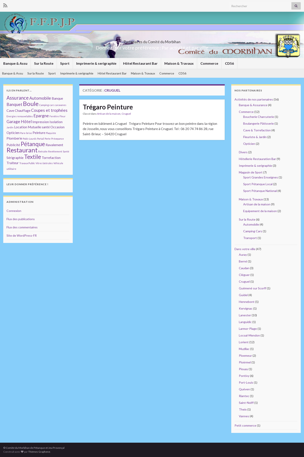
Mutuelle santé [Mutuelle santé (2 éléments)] (39, 127)
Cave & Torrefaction (257, 130)
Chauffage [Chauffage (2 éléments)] (22, 110)
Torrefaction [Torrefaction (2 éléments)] (51, 157)
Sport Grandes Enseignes (260, 177)
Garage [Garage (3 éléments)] (13, 121)
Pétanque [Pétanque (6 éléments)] (33, 143)
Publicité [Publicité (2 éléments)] (13, 145)
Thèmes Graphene (39, 451)
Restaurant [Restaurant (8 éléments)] (22, 150)
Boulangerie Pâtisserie (258, 123)
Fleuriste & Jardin (255, 137)
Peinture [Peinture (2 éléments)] (39, 132)
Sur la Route (43, 63)
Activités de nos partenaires (254, 99)
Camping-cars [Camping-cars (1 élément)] (46, 105)
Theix (243, 409)
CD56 (229, 63)
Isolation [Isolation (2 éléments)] (56, 122)
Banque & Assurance (253, 105)
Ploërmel (245, 362)
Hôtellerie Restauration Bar (257, 159)
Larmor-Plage (248, 328)
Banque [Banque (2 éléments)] (57, 98)
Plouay (243, 369)
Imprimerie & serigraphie (96, 63)
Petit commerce (245, 425)
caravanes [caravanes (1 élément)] (60, 105)
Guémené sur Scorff (252, 288)
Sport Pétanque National (260, 191)
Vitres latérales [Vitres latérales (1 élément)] (44, 163)
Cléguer (244, 275)
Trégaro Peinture (108, 107)
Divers (243, 152)
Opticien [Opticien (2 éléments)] (13, 132)
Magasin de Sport (251, 172)
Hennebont (246, 302)
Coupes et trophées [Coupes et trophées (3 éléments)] (49, 110)
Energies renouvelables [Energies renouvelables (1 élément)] (20, 116)
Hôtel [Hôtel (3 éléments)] (26, 121)
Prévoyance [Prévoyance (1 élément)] (57, 138)
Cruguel (126, 113)
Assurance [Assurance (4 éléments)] (18, 98)
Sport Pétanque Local (258, 184)
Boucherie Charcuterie (258, 117)
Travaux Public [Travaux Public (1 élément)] (27, 163)
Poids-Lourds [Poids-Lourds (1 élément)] (29, 138)
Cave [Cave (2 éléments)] (10, 110)
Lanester (245, 315)
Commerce (209, 63)
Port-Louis (246, 382)
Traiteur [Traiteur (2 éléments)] (13, 163)
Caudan (244, 268)
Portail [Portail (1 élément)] (40, 138)
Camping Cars (252, 231)
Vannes (244, 416)
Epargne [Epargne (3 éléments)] (41, 115)
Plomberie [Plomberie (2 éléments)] (14, 138)
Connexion (14, 211)
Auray (243, 254)
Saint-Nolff (246, 402)
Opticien (249, 143)
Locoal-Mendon (249, 335)
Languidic (245, 322)
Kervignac (246, 308)
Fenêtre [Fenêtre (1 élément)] (54, 116)
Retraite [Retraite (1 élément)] (43, 151)
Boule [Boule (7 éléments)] (31, 103)
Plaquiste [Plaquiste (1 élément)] (51, 133)
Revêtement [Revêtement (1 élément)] (55, 151)
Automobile (251, 224)
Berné (243, 261)
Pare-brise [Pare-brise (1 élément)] (26, 133)
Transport (250, 238)
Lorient (244, 342)
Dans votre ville (245, 249)
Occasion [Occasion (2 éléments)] (57, 127)
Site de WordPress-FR (22, 235)
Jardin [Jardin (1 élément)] (10, 127)
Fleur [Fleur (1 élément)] (62, 116)
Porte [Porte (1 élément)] (48, 138)
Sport (64, 63)
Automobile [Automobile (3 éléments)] (40, 98)
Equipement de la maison (260, 211)
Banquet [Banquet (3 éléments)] (14, 104)
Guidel (243, 295)
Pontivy (244, 376)
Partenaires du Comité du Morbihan (152, 40)
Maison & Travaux (179, 63)
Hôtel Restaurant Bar (140, 63)
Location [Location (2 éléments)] (20, 127)
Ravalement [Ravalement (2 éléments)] (54, 145)
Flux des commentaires (22, 227)
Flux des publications (21, 219)
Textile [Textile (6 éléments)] (32, 156)
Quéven (244, 389)
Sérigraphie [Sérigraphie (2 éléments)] (15, 157)
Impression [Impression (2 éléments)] (40, 122)
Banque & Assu (15, 63)
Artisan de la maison (109, 113)
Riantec (244, 396)
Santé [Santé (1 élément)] (66, 151)
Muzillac (244, 349)
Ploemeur (245, 355)
